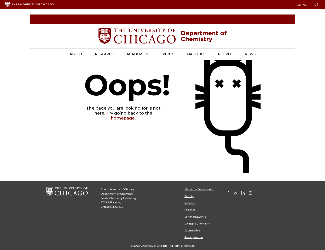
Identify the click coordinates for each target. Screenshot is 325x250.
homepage (123, 118)
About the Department (198, 189)
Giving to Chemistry (197, 223)
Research (190, 203)
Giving (302, 4)
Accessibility (192, 230)
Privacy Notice (193, 237)
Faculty (189, 196)
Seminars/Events (195, 216)
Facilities (189, 209)
